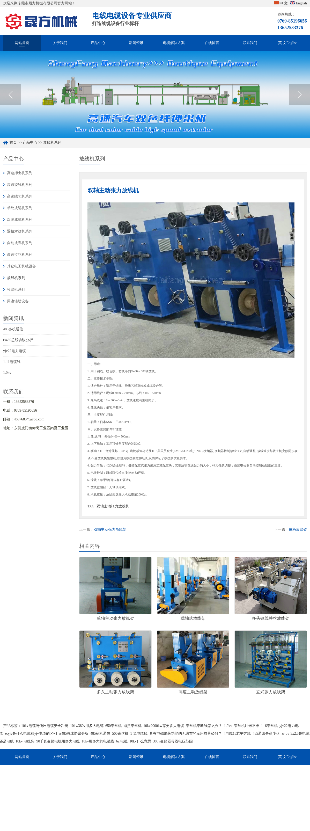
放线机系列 (16, 278)
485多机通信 (13, 329)
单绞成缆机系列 (19, 208)
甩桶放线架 (298, 529)
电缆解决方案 (174, 43)
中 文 (281, 3)
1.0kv (7, 373)
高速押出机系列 (19, 173)
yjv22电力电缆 (14, 351)
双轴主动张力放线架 (110, 529)
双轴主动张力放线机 (113, 506)
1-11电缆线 (11, 362)
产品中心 (98, 43)
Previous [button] (10, 101)
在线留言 (212, 43)
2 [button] (157, 137)
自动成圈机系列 (19, 243)
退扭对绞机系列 (19, 231)
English (298, 3)
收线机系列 (16, 289)
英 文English (287, 43)
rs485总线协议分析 (18, 340)
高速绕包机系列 (19, 196)
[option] (155, 101)
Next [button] (299, 101)
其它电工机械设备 (21, 266)
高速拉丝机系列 (19, 255)
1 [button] (153, 137)
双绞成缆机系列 (19, 220)
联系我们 (250, 43)
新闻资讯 (136, 43)
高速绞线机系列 (19, 185)
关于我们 (60, 43)
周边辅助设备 (18, 301)
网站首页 (22, 43)
